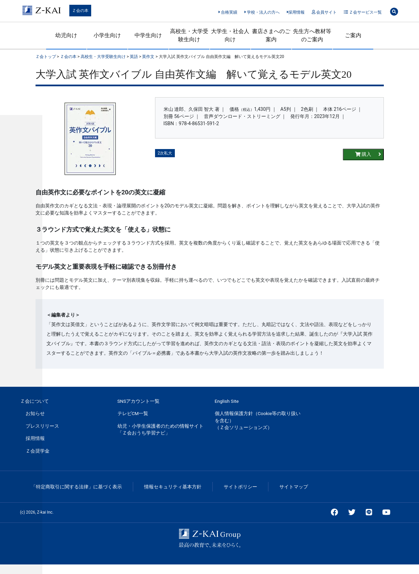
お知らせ (35, 413)
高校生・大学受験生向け (189, 35)
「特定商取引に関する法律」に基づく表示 (76, 486)
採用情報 (296, 12)
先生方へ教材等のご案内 (312, 35)
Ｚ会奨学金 (38, 451)
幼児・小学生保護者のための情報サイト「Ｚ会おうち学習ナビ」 (160, 429)
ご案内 (353, 35)
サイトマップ (293, 486)
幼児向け (66, 35)
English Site (227, 401)
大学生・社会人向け (230, 35)
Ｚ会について (34, 401)
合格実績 (228, 12)
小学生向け (107, 35)
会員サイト (324, 12)
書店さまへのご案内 (271, 35)
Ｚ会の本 (80, 10)
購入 (368, 154)
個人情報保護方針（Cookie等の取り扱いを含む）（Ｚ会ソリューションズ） (258, 420)
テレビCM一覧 (133, 413)
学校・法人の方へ (262, 12)
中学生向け (148, 35)
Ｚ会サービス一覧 (363, 12)
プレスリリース (42, 426)
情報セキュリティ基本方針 (172, 486)
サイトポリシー (240, 486)
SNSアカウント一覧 (138, 401)
